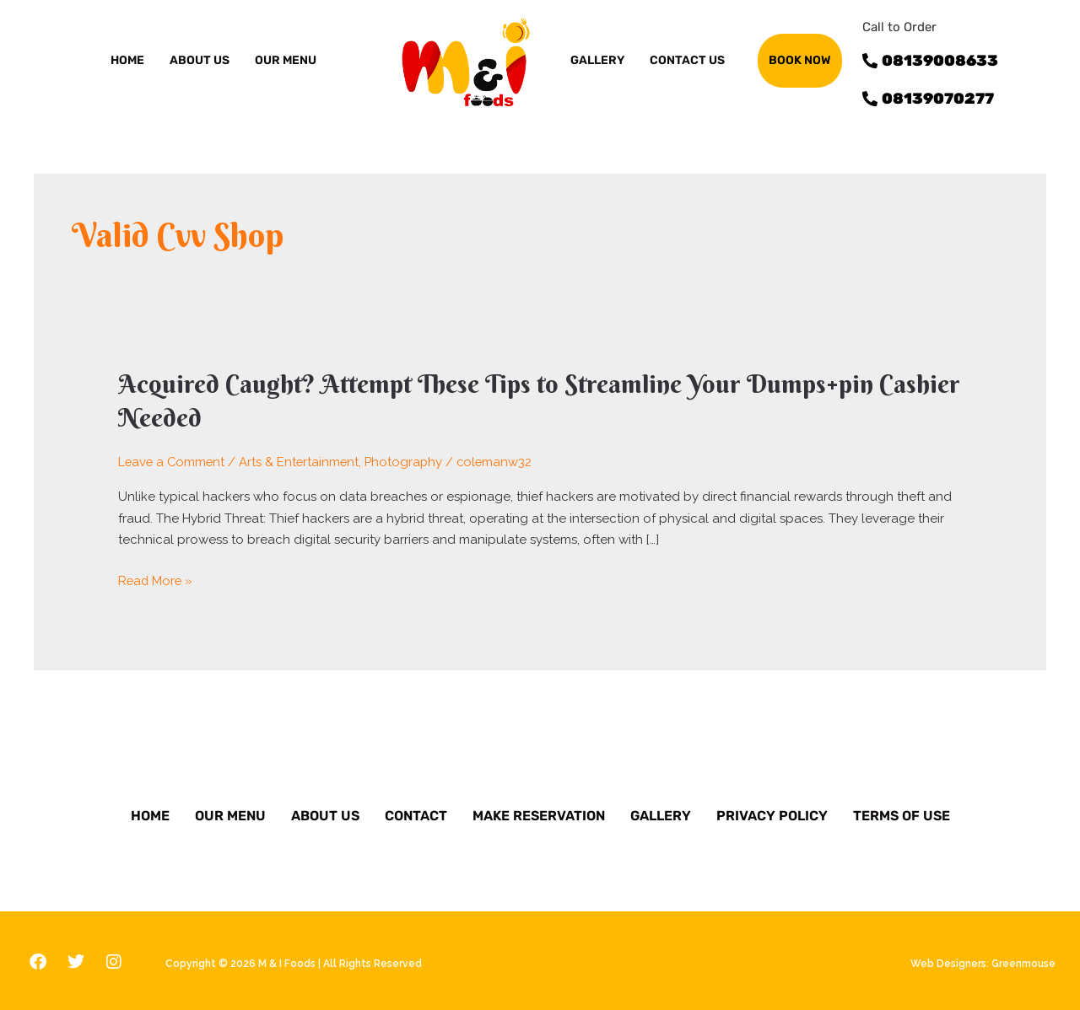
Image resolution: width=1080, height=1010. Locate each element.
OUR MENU (285, 60)
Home (127, 60)
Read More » (156, 579)
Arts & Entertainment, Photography (345, 459)
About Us (325, 813)
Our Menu (230, 813)
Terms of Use (901, 813)
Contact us (687, 60)
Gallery (660, 813)
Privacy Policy (772, 813)
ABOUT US (200, 60)
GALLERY (597, 60)
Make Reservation (538, 813)
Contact (416, 813)
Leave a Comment (173, 459)
